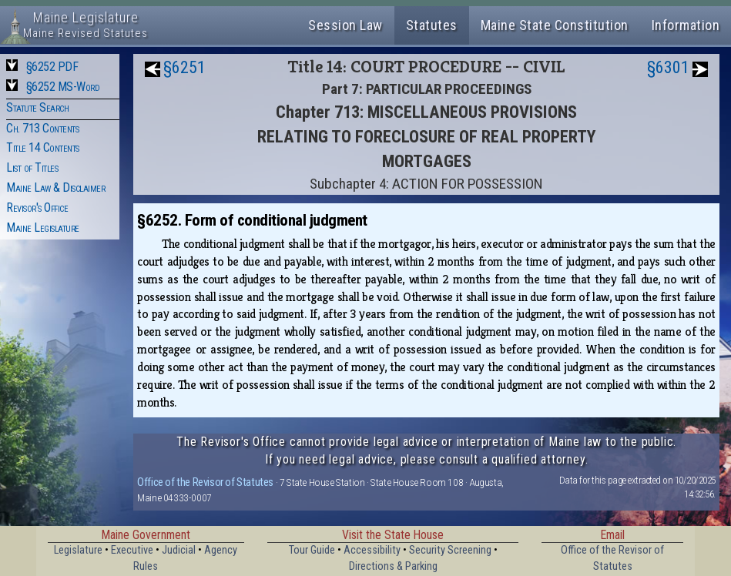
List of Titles (32, 167)
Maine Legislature (42, 227)
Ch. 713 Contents (42, 128)
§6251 (184, 67)
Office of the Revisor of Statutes (205, 482)
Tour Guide (312, 550)
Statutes (432, 25)
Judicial (179, 550)
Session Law (345, 25)
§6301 (668, 67)
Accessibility (372, 550)
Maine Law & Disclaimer (55, 187)
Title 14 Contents (42, 147)
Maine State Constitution (555, 25)
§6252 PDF (52, 66)
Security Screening (450, 550)
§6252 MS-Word (63, 86)
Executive (132, 550)
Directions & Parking (393, 566)
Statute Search (37, 107)
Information (686, 25)
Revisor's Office (37, 207)
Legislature (78, 550)
